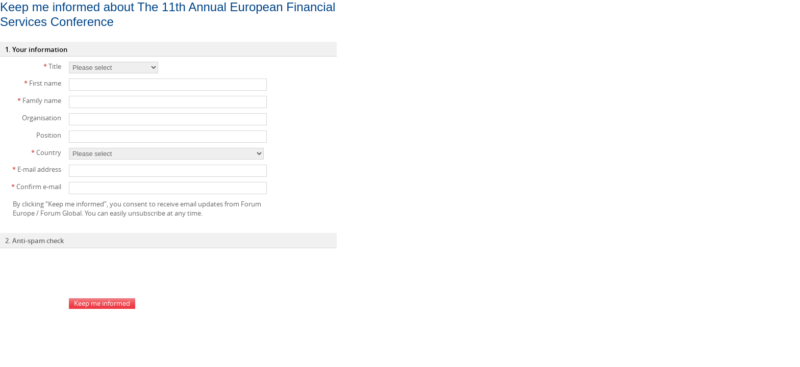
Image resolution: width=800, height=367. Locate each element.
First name (42, 83)
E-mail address (36, 169)
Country (46, 152)
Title (52, 66)
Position (48, 135)
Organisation (41, 117)
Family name (39, 100)
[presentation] (146, 273)
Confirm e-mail (36, 186)
